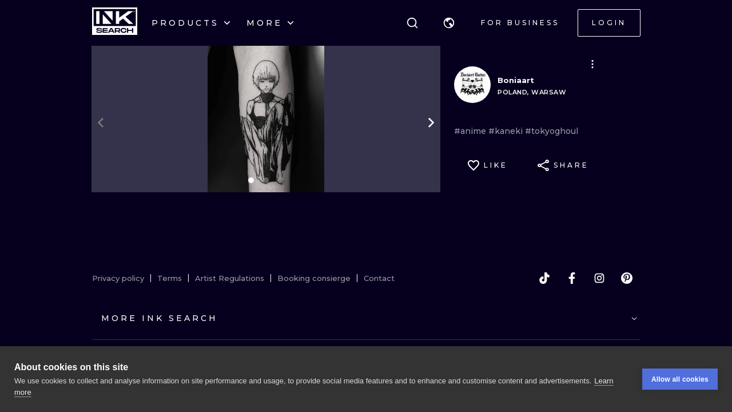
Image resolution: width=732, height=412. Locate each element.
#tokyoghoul (551, 131)
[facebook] (572, 278)
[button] (449, 23)
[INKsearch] (115, 23)
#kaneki (506, 131)
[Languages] (449, 23)
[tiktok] (544, 278)
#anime (471, 131)
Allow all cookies (680, 379)
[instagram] (599, 278)
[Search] (412, 23)
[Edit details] (592, 64)
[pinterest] (626, 278)
